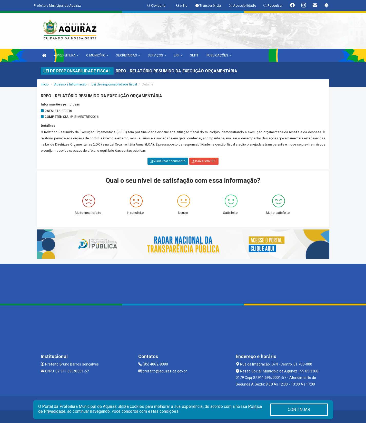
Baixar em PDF (204, 161)
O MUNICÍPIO (97, 55)
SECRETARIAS (128, 55)
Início (45, 84)
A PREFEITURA (66, 55)
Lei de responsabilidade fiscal (114, 84)
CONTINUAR (299, 409)
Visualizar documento (167, 161)
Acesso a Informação (70, 84)
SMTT (194, 55)
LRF (178, 55)
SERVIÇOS (157, 55)
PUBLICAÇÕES (218, 55)
